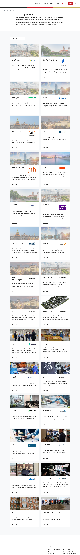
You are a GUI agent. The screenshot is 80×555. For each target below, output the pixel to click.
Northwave (47, 479)
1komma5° (47, 204)
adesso (14, 479)
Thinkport (46, 445)
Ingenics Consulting (50, 98)
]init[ (44, 168)
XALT (14, 512)
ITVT (13, 445)
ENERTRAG (16, 60)
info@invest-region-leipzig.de (69, 553)
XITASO (45, 377)
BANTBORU (47, 344)
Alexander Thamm (19, 132)
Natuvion (15, 411)
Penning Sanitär (18, 243)
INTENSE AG (47, 411)
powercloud (47, 312)
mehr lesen (14, 77)
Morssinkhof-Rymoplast (52, 512)
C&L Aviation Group (50, 60)
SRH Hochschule (18, 168)
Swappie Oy (47, 277)
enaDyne (15, 98)
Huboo (14, 344)
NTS (44, 132)
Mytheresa (16, 312)
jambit (45, 243)
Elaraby (15, 204)
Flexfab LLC (16, 377)
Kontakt (70, 3)
